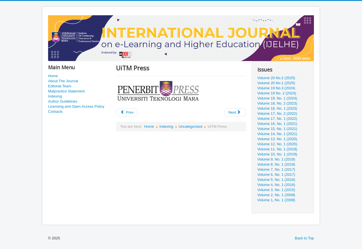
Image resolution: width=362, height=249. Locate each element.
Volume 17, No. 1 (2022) (277, 118)
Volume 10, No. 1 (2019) (277, 154)
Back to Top (304, 238)
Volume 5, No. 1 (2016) (276, 179)
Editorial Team (59, 86)
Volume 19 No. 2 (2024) (276, 93)
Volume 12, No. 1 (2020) (277, 144)
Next (234, 112)
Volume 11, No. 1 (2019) (277, 149)
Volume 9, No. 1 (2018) (276, 159)
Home (53, 76)
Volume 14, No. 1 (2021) (277, 134)
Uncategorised (190, 126)
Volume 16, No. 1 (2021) (277, 124)
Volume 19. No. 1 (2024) (277, 98)
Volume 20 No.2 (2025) (276, 78)
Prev (127, 112)
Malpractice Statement (66, 91)
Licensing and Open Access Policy (76, 106)
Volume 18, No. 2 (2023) (277, 103)
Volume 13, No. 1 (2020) (277, 139)
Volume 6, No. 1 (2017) (276, 174)
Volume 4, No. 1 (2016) (276, 185)
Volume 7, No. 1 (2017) (276, 169)
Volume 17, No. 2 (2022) (277, 113)
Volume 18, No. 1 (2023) (277, 108)
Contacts (55, 111)
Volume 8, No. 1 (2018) (276, 164)
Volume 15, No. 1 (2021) (277, 129)
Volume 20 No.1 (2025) (276, 83)
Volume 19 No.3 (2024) (276, 88)
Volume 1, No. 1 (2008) (276, 200)
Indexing (55, 96)
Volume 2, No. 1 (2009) (276, 195)
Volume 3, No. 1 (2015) (276, 190)
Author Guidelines (62, 101)
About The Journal (63, 81)
